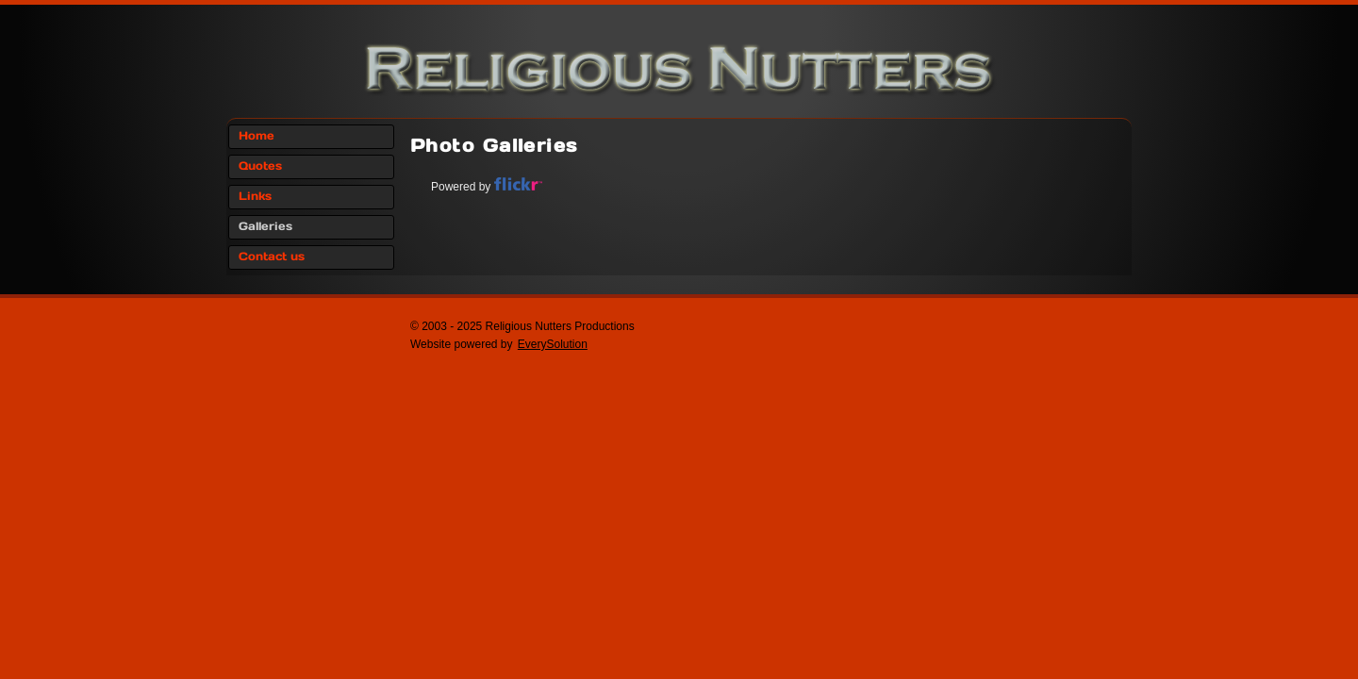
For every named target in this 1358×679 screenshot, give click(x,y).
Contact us (272, 257)
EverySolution (553, 344)
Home (256, 136)
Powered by (486, 186)
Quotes (260, 166)
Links (255, 196)
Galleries (265, 227)
